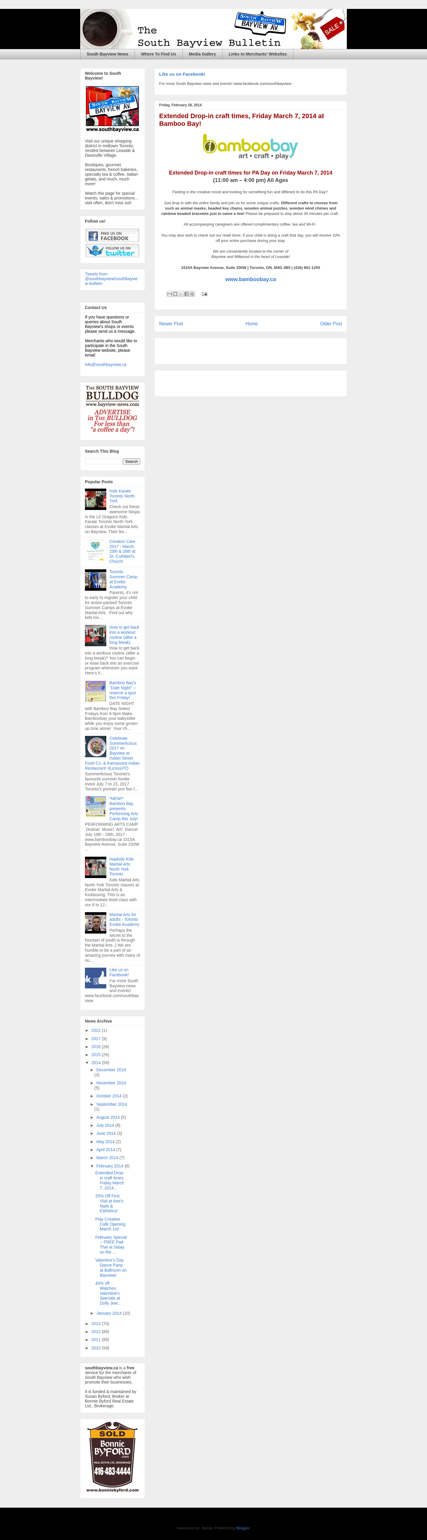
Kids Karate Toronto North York (122, 496)
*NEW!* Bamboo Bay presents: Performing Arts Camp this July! (124, 808)
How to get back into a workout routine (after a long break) (124, 634)
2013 (96, 1323)
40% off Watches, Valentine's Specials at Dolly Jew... (108, 1293)
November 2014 (111, 1082)
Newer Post (171, 323)
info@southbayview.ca (105, 364)
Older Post (331, 323)
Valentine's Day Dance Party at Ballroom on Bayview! (110, 1267)
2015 (96, 1054)
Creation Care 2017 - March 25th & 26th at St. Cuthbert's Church (122, 551)
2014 (96, 1062)
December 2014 (111, 1069)
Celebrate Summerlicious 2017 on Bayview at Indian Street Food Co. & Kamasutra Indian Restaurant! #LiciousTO (112, 753)
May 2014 (106, 1141)
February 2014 (110, 1166)
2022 (96, 1030)
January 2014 (109, 1313)
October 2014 (109, 1096)
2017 (96, 1038)
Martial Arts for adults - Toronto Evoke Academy (124, 919)
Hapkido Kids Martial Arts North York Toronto (122, 866)
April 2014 (106, 1149)
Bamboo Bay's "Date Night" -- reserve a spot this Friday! (123, 690)
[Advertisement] (228, 349)
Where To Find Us (158, 54)
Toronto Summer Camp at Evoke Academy (123, 579)
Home (252, 323)
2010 (96, 1348)
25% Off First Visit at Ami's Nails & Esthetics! (109, 1203)
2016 (96, 1046)
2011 (96, 1339)
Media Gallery (202, 54)
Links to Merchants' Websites (258, 54)
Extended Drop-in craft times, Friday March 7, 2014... (109, 1180)
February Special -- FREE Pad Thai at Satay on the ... (111, 1244)
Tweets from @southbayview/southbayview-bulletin (111, 279)
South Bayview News (107, 54)
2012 (96, 1331)
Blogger (242, 1528)
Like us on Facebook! (182, 74)
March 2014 (107, 1157)
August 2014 (108, 1117)
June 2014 (106, 1133)
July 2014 (105, 1125)
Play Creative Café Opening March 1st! (110, 1224)
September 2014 (111, 1104)
